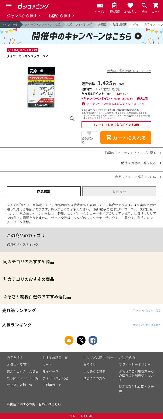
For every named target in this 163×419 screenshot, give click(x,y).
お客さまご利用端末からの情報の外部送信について (136, 375)
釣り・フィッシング (79, 24)
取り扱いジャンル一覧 (22, 378)
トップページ (10, 24)
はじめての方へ (94, 378)
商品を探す (15, 357)
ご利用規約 (127, 357)
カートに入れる (125, 137)
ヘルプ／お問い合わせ (99, 357)
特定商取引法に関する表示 (136, 388)
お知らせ (89, 364)
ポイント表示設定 (55, 378)
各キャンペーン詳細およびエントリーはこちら (116, 104)
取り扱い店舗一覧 (19, 385)
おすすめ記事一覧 (55, 357)
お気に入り (88, 140)
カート (47, 364)
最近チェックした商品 (23, 371)
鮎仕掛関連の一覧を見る (138, 162)
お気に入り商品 (18, 364)
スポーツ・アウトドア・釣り (43, 24)
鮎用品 (102, 24)
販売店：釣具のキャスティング (129, 71)
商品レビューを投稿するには (135, 176)
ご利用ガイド (52, 385)
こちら (56, 404)
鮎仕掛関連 (120, 24)
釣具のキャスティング (22, 244)
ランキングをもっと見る (147, 310)
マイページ (50, 371)
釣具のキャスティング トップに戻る (130, 152)
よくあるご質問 (94, 371)
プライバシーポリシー (135, 364)
